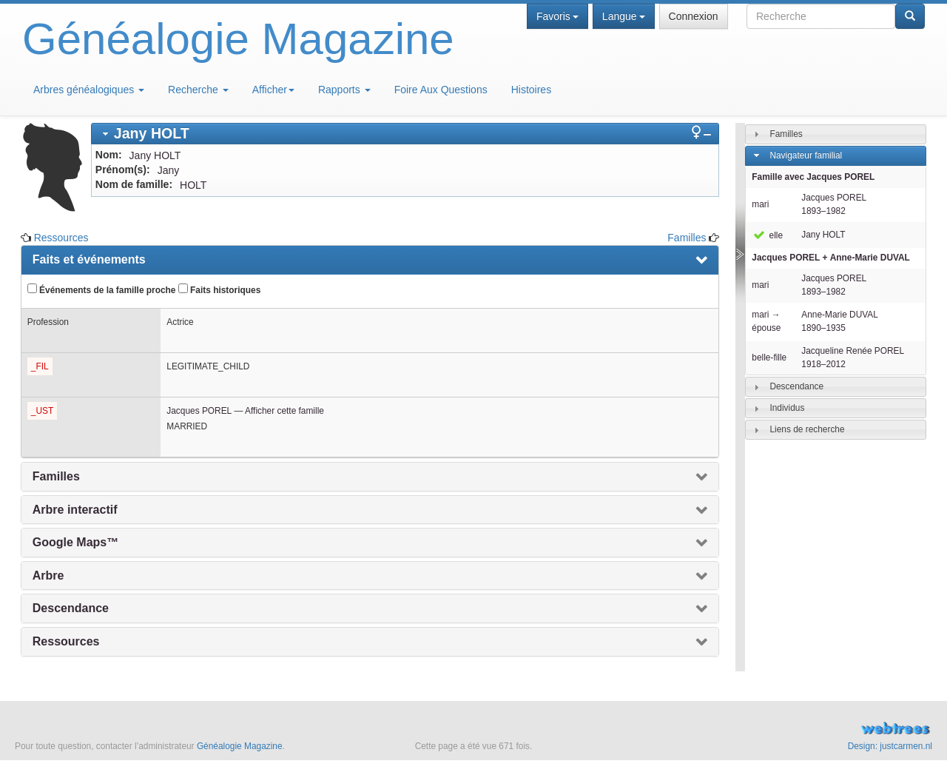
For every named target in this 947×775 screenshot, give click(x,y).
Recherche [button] (198, 89)
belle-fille (769, 357)
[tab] (405, 133)
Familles (686, 238)
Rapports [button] (344, 89)
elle (767, 235)
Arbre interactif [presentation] (75, 509)
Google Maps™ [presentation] (75, 542)
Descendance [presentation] (71, 608)
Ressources (61, 238)
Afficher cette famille (284, 411)
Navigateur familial (805, 155)
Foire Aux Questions (441, 89)
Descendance (796, 386)
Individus (786, 408)
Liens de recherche (806, 429)
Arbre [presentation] (48, 575)
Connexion (693, 16)
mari (760, 204)
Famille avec (813, 177)
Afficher (273, 89)
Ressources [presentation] (66, 641)
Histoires (531, 89)
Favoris (557, 16)
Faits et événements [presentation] (89, 259)
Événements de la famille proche (101, 289)
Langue (623, 16)
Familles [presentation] (56, 476)
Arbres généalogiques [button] (88, 89)
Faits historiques (219, 289)
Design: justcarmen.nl (890, 746)
